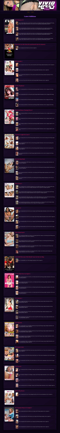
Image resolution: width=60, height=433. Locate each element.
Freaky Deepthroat (19, 85)
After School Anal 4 (20, 232)
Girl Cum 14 (18, 366)
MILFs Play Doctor (19, 391)
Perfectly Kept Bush (20, 159)
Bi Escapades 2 (18, 61)
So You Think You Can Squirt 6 (22, 273)
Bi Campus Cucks (19, 347)
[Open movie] (9, 26)
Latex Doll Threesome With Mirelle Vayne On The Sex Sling (29, 257)
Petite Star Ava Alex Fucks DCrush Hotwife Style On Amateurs (30, 44)
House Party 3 (18, 183)
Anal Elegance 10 (19, 20)
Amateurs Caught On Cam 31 (22, 134)
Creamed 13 (18, 208)
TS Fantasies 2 (18, 298)
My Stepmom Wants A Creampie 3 (23, 407)
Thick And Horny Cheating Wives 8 (23, 110)
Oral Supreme (18, 322)
